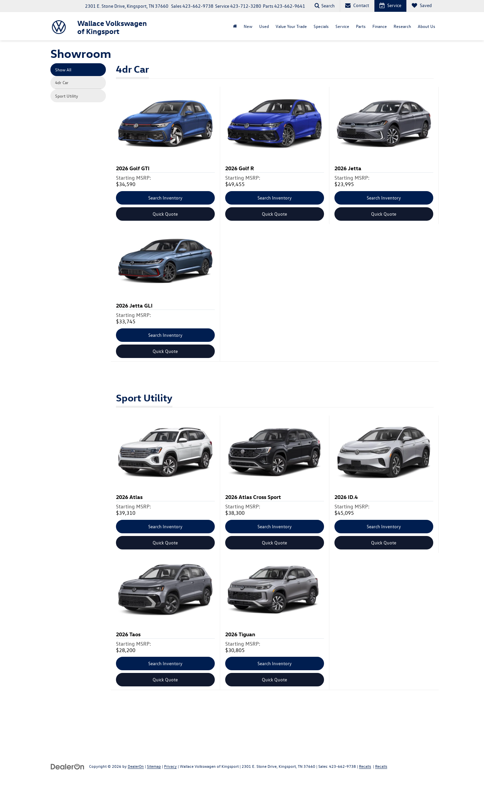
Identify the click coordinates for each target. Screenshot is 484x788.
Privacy (170, 766)
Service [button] (342, 26)
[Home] (235, 26)
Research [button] (402, 26)
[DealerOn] (67, 766)
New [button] (248, 26)
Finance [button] (379, 26)
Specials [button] (321, 26)
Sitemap (154, 766)
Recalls (365, 766)
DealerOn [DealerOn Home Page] (136, 766)
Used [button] (264, 26)
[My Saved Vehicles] (421, 6)
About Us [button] (426, 26)
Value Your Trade (291, 26)
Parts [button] (361, 26)
